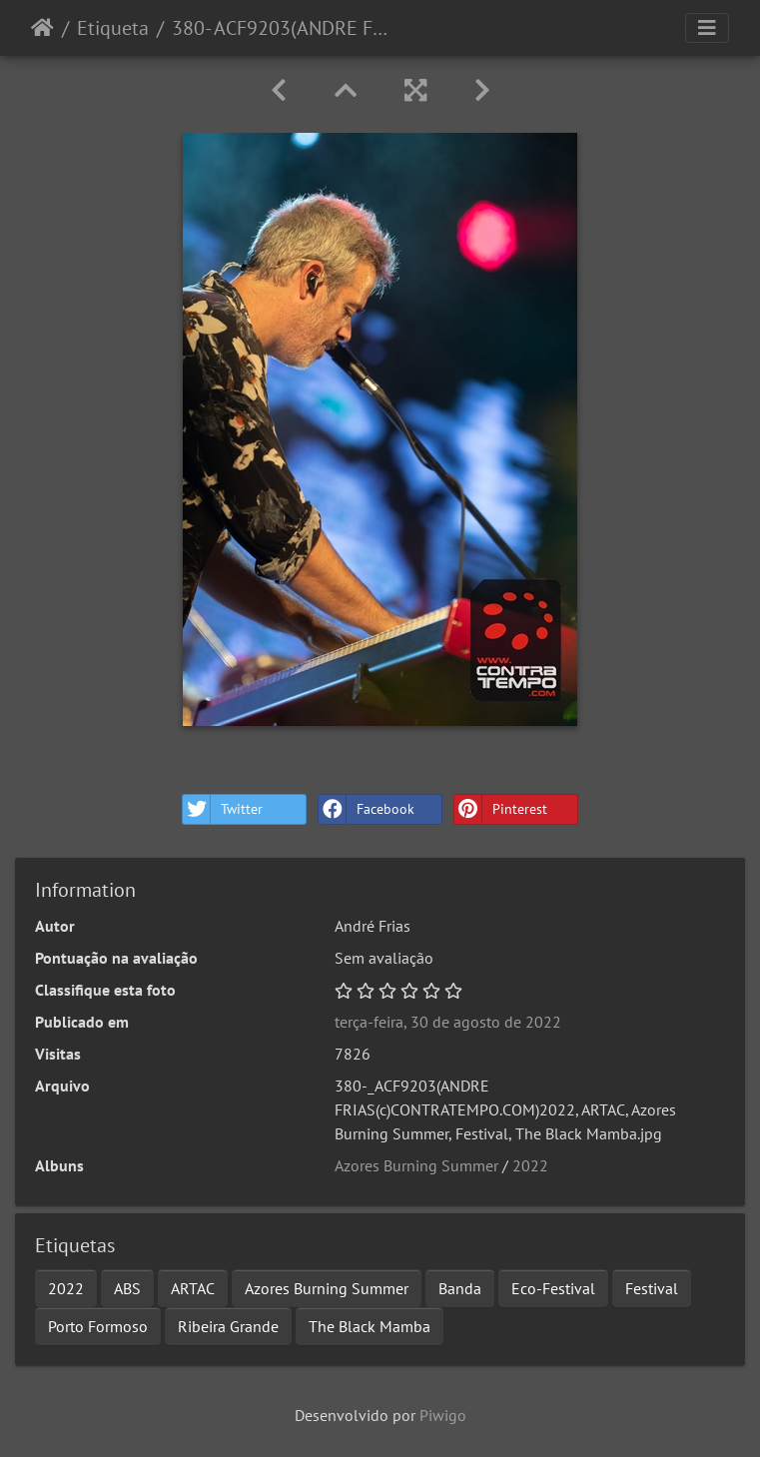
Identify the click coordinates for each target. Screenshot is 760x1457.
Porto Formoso (98, 1326)
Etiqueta (113, 28)
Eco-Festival (553, 1288)
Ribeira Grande (228, 1326)
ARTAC (193, 1288)
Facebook (366, 809)
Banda (459, 1288)
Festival (651, 1288)
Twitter (223, 809)
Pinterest (500, 809)
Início (42, 28)
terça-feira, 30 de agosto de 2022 (448, 1022)
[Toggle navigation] (707, 28)
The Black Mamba (369, 1326)
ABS (127, 1288)
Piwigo (442, 1415)
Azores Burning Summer (416, 1165)
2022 (530, 1165)
